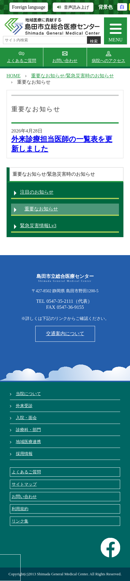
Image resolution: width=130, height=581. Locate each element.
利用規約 (20, 508)
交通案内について (65, 333)
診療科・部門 (28, 429)
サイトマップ (24, 484)
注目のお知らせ (36, 192)
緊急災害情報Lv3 (38, 225)
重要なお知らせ (41, 208)
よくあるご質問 (21, 60)
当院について (28, 393)
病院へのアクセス (108, 60)
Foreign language (28, 7)
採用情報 (24, 453)
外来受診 (24, 405)
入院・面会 (26, 417)
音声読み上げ (73, 7)
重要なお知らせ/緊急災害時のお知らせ (72, 75)
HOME (14, 75)
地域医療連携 (28, 441)
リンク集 (20, 521)
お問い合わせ (64, 60)
